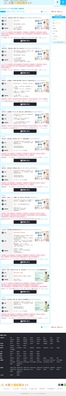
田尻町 (51, 358)
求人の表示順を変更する (58, 42)
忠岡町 (38, 355)
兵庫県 (1, 360)
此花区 (31, 337)
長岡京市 (39, 369)
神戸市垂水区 (46, 362)
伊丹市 (31, 360)
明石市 (51, 362)
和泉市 (24, 355)
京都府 (1, 367)
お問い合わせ (60, 388)
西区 (44, 337)
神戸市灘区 (12, 362)
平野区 (51, 341)
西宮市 (18, 360)
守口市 (11, 343)
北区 (11, 337)
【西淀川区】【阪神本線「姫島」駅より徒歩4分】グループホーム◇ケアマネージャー (21, 17)
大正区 (58, 337)
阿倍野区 (25, 341)
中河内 (1, 345)
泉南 (1, 358)
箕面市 (24, 353)
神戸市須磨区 (33, 362)
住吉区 (38, 341)
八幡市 (44, 369)
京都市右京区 (33, 367)
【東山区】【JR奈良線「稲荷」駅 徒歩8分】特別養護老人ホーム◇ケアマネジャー (21, 299)
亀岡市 (58, 369)
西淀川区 (25, 339)
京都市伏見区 (20, 369)
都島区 (18, 337)
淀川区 (31, 339)
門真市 (38, 343)
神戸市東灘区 (60, 360)
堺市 (11, 355)
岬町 (58, 358)
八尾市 (18, 345)
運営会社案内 (42, 388)
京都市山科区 (26, 369)
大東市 (31, 343)
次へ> (48, 11)
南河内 (1, 347)
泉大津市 (19, 355)
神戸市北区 (52, 360)
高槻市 (18, 351)
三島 (1, 351)
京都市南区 (52, 367)
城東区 (11, 341)
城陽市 (11, 371)
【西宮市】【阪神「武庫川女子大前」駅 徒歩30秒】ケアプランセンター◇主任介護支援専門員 (23, 269)
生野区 (51, 339)
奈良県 (11, 375)
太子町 (51, 347)
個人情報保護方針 (51, 388)
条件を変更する (58, 17)
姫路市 (11, 363)
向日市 (31, 369)
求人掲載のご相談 (33, 388)
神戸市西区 (39, 362)
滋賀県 (18, 375)
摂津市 (31, 351)
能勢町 (38, 353)
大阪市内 (2, 337)
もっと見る (44, 37)
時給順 (13, 11)
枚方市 (18, 343)
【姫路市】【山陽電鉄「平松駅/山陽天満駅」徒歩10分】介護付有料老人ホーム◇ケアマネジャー (24, 80)
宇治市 (51, 369)
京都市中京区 (20, 367)
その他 (1, 375)
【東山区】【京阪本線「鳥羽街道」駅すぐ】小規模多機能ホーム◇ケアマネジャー (20, 138)
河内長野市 (19, 347)
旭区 (58, 339)
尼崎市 (11, 360)
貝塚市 (18, 358)
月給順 (18, 11)
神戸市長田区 (26, 362)
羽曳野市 (32, 347)
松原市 (24, 347)
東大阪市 (12, 345)
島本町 (38, 351)
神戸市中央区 (46, 360)
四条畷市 (45, 343)
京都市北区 (59, 367)
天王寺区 (12, 339)
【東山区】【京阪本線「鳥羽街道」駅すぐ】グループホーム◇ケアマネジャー (19, 168)
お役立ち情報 (24, 388)
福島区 (24, 337)
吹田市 (11, 351)
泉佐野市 (25, 358)
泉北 (1, 355)
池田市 (18, 353)
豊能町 (31, 353)
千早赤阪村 (12, 349)
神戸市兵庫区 (20, 362)
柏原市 (24, 345)
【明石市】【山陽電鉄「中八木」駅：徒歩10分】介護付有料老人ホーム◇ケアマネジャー (22, 111)
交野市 (51, 343)
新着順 (8, 11)
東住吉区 (45, 341)
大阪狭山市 (45, 347)
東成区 (44, 339)
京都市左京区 (40, 367)
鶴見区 (18, 341)
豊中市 (11, 353)
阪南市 (38, 358)
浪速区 (18, 339)
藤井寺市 (39, 347)
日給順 (23, 11)
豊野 (1, 353)
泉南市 (31, 358)
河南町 (58, 347)
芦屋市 (38, 360)
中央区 (38, 337)
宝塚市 (24, 360)
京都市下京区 (26, 367)
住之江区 (32, 341)
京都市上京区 (13, 367)
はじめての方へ (6, 388)
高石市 (31, 355)
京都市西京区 (46, 367)
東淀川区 (39, 339)
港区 (51, 337)
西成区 (58, 341)
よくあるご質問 (15, 388)
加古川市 (59, 362)
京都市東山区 (13, 369)
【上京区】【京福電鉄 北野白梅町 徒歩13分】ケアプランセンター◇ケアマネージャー (21, 229)
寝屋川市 (25, 343)
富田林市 (12, 347)
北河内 (1, 343)
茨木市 (24, 351)
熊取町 (44, 358)
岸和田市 (12, 358)
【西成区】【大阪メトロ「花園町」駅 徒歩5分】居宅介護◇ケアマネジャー (19, 197)
